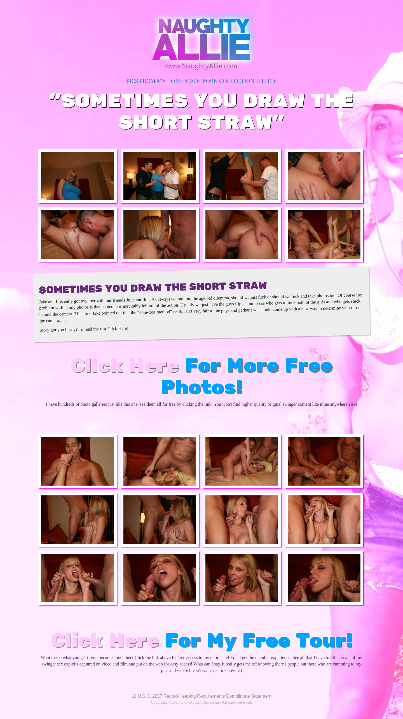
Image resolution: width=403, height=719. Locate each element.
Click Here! (117, 328)
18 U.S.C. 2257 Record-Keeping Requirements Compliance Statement (201, 696)
